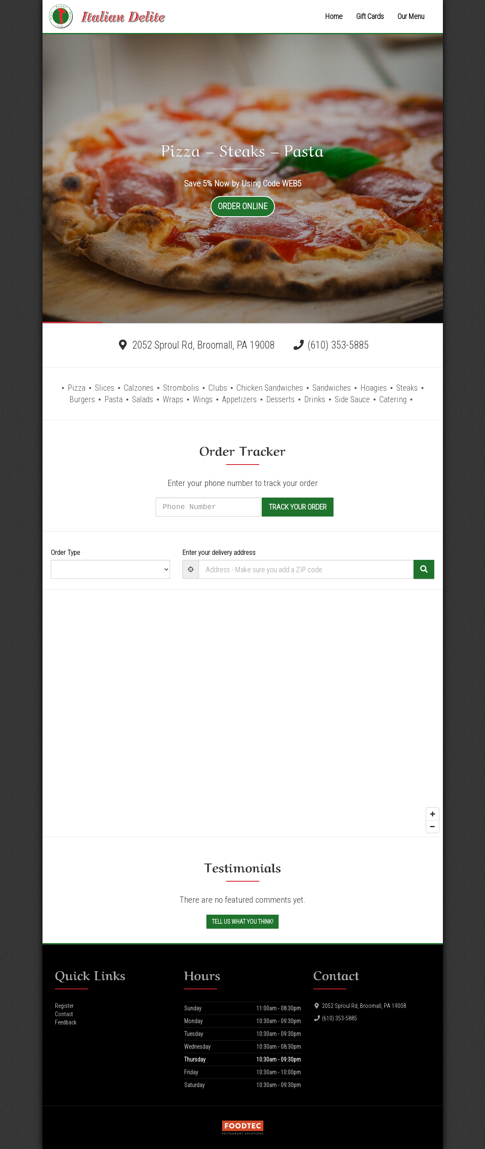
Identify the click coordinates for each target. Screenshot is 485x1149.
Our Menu (410, 16)
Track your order (308, 507)
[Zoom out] (432, 826)
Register (64, 1006)
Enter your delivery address (219, 552)
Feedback (65, 1022)
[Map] (243, 713)
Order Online (242, 206)
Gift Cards (370, 16)
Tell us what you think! (242, 921)
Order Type (65, 552)
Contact (64, 1014)
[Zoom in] (432, 814)
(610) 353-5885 (338, 345)
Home (334, 16)
